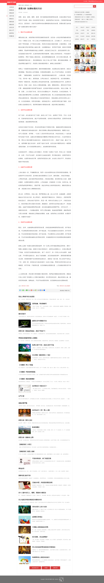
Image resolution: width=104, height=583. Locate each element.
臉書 (41, 290)
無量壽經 (77, 39)
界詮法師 (77, 48)
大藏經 (46, 567)
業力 (77, 27)
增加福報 (88, 36)
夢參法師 (77, 62)
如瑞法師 (82, 62)
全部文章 (11, 27)
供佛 (88, 33)
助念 (88, 39)
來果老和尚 (82, 55)
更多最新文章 (35, 567)
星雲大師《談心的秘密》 (65, 285)
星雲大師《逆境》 (26, 285)
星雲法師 (27, 5)
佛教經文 (11, 18)
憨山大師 (87, 48)
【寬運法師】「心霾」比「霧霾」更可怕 (83, 19)
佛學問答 (11, 33)
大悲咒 (77, 36)
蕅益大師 (93, 55)
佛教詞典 (11, 24)
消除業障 (93, 27)
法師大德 (11, 15)
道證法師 (87, 55)
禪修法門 (82, 27)
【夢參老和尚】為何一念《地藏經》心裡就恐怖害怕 (86, 17)
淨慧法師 (93, 69)
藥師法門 (82, 39)
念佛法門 (82, 33)
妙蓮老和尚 (77, 69)
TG (20, 290)
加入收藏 (85, 1)
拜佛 (77, 30)
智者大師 (77, 55)
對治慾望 (82, 36)
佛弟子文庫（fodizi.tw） (54, 579)
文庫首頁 (11, 7)
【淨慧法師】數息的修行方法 (80, 21)
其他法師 (82, 69)
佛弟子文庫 (21, 5)
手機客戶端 (66, 290)
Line (24, 290)
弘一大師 (87, 62)
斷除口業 (93, 33)
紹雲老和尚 (93, 48)
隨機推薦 (11, 10)
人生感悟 (82, 30)
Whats (28, 290)
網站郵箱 (62, 290)
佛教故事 (11, 13)
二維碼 (37, 290)
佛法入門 (11, 30)
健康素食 (93, 30)
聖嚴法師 (82, 48)
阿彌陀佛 (11, 36)
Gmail (33, 290)
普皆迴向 (77, 33)
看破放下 (88, 27)
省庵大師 (93, 62)
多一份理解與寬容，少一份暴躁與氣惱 (83, 14)
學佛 (88, 30)
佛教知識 (11, 21)
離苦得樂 (93, 36)
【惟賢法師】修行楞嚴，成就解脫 (81, 12)
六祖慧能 (87, 69)
